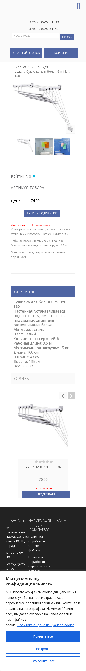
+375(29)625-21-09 (43, 21)
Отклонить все (43, 661)
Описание (24, 291)
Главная (20, 67)
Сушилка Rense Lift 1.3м (43, 467)
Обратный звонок (25, 53)
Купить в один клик (42, 213)
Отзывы (22, 378)
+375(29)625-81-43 (43, 28)
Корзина (61, 53)
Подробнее (46, 494)
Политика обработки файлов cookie (45, 625)
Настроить (43, 649)
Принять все (43, 636)
